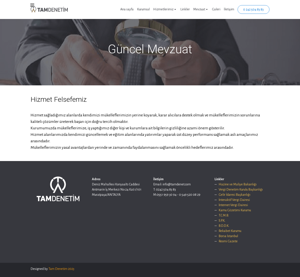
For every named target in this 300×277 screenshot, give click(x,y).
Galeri (216, 9)
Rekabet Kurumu (230, 231)
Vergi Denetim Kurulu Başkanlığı (241, 189)
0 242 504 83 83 (253, 9)
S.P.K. (222, 220)
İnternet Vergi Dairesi (233, 205)
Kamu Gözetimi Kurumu (235, 210)
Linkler (185, 9)
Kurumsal (143, 9)
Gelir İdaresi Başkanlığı (235, 194)
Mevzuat (199, 9)
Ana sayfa (127, 9)
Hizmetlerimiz (163, 9)
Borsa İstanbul (228, 236)
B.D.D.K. (224, 225)
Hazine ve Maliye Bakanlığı (238, 184)
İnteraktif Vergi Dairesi (234, 200)
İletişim (229, 9)
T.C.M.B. (224, 215)
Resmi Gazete (228, 241)
